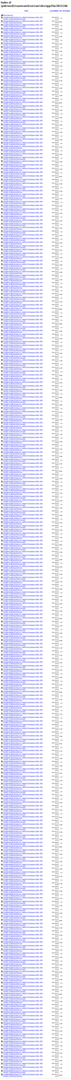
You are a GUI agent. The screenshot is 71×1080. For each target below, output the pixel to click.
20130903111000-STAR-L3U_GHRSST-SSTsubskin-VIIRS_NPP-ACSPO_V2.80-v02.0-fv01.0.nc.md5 (23, 578)
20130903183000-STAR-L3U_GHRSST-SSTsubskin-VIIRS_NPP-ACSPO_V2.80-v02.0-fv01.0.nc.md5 (23, 254)
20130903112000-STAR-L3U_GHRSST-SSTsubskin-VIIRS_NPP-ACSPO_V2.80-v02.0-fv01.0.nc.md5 (23, 570)
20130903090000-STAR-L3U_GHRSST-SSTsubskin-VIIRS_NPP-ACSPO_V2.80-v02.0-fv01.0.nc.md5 (23, 673)
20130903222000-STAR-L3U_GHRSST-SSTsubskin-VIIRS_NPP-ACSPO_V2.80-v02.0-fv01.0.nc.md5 (23, 84)
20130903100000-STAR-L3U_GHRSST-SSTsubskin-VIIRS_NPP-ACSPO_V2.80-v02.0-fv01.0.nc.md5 (23, 629)
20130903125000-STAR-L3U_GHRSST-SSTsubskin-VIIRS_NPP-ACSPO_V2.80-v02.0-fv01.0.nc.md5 (23, 504)
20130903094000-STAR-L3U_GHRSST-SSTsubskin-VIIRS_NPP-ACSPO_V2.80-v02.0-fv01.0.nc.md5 (23, 644)
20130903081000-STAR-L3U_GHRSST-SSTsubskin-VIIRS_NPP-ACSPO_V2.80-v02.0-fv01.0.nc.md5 (23, 710)
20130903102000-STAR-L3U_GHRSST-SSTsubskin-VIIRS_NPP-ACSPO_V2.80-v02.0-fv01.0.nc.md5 (23, 614)
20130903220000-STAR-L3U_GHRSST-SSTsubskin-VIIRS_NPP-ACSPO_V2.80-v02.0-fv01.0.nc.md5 (23, 99)
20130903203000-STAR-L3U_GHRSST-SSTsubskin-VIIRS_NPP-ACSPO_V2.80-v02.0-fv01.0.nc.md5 (23, 165)
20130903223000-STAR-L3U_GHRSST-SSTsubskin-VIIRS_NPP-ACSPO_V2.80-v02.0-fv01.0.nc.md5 (23, 77)
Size (60, 11)
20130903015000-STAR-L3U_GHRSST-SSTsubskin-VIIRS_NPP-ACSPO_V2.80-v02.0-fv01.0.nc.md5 (23, 990)
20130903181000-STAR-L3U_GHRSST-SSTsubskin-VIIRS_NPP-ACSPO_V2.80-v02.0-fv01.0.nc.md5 (23, 268)
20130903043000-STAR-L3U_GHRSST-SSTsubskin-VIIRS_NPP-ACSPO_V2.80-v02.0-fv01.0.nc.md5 (23, 872)
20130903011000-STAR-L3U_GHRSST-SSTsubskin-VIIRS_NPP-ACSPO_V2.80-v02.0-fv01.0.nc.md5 (23, 1020)
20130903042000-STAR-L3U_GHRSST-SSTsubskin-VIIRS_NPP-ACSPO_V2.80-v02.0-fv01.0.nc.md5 (23, 880)
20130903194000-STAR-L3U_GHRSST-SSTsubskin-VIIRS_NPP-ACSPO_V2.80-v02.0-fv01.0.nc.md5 (23, 202)
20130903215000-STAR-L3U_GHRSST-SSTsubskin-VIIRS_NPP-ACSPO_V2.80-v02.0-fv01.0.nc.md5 (23, 106)
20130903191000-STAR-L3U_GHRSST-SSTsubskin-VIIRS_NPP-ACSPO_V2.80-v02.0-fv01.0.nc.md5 (23, 224)
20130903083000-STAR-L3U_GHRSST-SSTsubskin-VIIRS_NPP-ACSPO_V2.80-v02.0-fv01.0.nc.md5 (23, 696)
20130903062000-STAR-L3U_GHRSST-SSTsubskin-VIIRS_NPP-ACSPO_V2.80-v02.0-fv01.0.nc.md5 (23, 791)
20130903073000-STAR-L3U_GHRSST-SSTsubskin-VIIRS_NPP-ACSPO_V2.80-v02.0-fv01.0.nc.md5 (23, 740)
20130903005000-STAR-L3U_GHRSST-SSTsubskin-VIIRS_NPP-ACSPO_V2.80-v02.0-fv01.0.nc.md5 (23, 1034)
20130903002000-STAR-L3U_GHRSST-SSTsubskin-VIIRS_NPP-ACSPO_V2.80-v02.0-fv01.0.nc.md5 (23, 1056)
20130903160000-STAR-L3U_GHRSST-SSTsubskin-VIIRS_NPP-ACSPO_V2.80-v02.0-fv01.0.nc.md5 (23, 364)
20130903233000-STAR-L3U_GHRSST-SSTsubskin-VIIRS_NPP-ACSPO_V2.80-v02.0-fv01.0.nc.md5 (23, 33)
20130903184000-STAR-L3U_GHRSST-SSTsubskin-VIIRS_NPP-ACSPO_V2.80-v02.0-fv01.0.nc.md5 (23, 246)
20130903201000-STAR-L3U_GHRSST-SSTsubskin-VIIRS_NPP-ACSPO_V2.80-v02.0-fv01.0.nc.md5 (23, 180)
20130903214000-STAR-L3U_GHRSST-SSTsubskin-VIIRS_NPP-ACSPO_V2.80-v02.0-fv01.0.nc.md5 (23, 114)
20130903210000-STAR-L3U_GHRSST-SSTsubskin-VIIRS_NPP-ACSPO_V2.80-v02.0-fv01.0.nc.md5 (23, 143)
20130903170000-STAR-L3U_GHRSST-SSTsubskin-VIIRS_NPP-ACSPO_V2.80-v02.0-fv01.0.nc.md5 (23, 320)
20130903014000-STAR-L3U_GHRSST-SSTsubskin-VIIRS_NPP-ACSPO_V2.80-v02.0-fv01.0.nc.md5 (23, 998)
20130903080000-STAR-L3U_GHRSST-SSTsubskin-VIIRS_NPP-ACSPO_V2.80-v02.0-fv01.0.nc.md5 (23, 718)
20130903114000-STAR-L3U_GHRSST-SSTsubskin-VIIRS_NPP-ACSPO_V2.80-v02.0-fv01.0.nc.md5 (23, 556)
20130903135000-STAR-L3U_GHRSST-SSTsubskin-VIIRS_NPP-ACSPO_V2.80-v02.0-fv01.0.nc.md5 (23, 460)
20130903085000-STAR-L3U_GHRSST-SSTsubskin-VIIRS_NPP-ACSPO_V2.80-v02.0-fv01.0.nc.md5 (23, 681)
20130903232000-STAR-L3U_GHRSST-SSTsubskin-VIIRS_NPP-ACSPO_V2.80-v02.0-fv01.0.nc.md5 (23, 40)
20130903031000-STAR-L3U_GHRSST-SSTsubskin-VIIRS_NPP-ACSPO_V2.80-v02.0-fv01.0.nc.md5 (23, 931)
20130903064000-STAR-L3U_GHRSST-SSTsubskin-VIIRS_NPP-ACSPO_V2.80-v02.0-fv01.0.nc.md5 (23, 777)
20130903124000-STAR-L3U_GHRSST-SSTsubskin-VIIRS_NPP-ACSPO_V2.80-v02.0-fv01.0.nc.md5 (23, 511)
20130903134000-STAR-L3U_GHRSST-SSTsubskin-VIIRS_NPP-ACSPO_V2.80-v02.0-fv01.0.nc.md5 (23, 467)
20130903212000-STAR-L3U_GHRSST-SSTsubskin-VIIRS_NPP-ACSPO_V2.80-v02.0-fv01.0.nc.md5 (23, 128)
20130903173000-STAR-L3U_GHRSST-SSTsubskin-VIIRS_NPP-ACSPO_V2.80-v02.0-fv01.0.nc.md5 (23, 298)
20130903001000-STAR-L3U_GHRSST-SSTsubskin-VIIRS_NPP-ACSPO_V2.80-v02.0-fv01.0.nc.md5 (23, 1064)
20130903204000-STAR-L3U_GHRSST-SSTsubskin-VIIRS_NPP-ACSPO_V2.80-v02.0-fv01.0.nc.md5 (23, 158)
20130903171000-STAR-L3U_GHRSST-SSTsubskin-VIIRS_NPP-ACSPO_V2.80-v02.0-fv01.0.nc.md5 (23, 312)
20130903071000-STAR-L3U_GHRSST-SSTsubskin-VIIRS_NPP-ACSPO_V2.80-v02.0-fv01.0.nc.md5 (23, 754)
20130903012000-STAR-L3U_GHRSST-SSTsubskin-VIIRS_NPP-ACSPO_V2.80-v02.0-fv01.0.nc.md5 (23, 1012)
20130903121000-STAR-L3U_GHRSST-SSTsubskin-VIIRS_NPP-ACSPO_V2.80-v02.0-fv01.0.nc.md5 (23, 533)
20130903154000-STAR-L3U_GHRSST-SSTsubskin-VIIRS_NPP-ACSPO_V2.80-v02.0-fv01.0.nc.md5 (23, 379)
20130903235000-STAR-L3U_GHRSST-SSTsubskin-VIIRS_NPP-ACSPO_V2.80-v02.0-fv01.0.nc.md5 (23, 18)
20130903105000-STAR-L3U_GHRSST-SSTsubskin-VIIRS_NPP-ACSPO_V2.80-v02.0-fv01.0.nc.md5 (23, 592)
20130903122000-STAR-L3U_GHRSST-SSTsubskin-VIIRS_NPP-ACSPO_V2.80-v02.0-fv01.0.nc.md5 (23, 526)
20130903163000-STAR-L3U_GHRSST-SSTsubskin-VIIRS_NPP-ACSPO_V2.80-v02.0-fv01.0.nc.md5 (23, 342)
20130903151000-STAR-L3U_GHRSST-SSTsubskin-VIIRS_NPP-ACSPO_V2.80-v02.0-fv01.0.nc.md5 (23, 401)
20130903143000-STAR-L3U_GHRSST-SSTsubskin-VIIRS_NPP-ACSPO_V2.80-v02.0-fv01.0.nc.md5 (23, 430)
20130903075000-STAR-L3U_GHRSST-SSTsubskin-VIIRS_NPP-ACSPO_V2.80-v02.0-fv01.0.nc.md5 (23, 725)
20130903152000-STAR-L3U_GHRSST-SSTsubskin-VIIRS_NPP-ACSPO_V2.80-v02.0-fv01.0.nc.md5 (23, 393)
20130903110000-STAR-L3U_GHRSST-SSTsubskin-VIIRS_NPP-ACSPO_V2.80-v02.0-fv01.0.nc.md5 (23, 585)
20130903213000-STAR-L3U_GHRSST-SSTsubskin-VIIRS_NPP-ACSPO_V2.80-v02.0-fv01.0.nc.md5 (23, 121)
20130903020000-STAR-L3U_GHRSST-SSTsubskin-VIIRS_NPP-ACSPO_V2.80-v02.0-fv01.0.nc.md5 (23, 983)
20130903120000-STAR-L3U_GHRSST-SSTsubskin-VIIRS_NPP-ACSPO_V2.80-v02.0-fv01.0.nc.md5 (23, 541)
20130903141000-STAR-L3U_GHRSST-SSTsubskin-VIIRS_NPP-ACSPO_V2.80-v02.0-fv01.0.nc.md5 (23, 445)
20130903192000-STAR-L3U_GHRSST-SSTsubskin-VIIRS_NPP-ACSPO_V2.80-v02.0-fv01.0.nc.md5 (23, 217)
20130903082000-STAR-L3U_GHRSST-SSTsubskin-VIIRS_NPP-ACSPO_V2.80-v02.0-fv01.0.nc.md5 (23, 703)
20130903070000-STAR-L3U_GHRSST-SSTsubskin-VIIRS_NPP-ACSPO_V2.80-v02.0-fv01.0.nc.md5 (23, 762)
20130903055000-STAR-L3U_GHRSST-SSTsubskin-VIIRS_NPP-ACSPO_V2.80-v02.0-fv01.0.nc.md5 (23, 813)
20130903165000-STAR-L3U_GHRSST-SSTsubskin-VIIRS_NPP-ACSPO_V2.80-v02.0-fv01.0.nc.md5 (23, 327)
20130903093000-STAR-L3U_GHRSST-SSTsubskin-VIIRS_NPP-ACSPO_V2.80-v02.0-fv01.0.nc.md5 (23, 651)
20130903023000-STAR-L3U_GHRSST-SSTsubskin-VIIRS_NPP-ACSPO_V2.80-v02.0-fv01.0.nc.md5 (23, 961)
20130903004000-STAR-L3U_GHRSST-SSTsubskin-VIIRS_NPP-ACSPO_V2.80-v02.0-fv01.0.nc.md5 (23, 1042)
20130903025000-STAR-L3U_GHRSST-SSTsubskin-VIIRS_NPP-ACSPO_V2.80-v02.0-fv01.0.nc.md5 (23, 946)
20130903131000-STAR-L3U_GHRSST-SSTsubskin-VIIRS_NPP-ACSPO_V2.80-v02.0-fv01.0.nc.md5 (23, 489)
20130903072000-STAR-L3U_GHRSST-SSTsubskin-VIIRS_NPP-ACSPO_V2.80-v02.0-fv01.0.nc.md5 (23, 747)
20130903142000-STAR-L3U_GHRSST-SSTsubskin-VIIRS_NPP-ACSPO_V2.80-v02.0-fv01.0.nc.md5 (23, 438)
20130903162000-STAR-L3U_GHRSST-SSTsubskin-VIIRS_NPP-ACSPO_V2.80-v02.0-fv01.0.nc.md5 (23, 349)
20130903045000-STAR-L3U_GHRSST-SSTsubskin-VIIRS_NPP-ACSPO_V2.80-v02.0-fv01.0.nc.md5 (23, 858)
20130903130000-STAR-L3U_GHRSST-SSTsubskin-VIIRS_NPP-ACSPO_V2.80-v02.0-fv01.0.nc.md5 (23, 497)
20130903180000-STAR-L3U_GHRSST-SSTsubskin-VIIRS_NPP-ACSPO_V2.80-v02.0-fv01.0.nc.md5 (23, 276)
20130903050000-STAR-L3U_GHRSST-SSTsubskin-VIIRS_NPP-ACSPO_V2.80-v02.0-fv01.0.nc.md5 (23, 850)
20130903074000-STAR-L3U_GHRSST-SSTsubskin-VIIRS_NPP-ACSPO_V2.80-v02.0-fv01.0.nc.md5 (23, 732)
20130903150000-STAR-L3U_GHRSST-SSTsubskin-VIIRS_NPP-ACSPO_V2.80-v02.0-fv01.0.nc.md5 (23, 408)
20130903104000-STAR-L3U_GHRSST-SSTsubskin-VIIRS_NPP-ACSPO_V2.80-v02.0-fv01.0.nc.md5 (23, 600)
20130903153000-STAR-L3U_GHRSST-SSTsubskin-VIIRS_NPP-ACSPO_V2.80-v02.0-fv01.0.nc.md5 (23, 386)
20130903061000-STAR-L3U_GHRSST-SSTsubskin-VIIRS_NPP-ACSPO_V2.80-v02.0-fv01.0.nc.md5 (23, 799)
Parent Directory (8, 15)
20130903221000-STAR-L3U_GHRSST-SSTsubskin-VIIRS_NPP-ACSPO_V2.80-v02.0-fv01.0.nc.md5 (23, 91)
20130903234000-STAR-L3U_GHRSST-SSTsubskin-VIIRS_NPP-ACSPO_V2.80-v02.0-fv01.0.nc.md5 (23, 25)
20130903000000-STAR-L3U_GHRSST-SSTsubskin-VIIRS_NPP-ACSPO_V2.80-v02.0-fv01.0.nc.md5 (23, 1071)
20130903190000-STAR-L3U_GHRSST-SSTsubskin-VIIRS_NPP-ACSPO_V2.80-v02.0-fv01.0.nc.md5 (23, 231)
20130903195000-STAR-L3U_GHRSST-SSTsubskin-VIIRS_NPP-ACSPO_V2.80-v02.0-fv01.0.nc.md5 (23, 195)
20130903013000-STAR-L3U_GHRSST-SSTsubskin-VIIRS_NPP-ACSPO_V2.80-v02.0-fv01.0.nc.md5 (23, 1005)
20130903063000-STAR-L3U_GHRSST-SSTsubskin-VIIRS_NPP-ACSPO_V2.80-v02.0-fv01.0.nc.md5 (23, 784)
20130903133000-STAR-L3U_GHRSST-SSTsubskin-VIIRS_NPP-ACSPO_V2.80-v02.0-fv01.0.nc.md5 (23, 475)
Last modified (54, 11)
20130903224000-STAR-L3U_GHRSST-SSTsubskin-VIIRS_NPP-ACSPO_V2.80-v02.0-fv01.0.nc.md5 (23, 69)
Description (66, 11)
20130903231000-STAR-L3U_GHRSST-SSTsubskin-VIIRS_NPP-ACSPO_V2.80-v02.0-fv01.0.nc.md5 (23, 47)
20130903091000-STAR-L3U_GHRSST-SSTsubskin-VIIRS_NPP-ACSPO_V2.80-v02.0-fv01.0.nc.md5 (23, 666)
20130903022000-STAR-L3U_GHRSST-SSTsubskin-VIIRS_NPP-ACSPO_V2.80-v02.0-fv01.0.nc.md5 (23, 968)
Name (26, 11)
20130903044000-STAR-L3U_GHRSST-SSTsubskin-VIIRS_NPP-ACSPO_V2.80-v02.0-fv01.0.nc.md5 (23, 865)
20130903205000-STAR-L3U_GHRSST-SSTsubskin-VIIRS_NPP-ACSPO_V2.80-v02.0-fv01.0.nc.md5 (23, 150)
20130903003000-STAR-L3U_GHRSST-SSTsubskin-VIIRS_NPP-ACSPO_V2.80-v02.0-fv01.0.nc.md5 (23, 1049)
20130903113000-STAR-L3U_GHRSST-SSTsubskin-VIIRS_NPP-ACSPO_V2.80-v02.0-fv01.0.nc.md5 (23, 563)
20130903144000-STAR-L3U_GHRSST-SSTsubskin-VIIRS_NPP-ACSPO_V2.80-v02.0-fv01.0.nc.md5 (23, 423)
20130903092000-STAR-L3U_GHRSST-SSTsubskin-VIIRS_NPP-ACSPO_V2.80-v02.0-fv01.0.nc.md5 (23, 659)
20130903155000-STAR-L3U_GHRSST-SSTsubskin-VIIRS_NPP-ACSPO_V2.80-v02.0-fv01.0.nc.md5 (23, 371)
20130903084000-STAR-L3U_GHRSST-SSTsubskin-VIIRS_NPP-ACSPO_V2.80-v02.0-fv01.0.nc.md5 (23, 688)
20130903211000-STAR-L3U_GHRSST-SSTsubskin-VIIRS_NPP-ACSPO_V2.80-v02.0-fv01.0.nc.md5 (23, 136)
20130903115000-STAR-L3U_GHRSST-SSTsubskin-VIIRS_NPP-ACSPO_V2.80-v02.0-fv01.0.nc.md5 (23, 548)
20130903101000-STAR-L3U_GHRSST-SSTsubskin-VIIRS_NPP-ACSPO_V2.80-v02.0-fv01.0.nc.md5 (23, 622)
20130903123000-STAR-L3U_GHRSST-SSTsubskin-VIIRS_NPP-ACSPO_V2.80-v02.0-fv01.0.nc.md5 (23, 519)
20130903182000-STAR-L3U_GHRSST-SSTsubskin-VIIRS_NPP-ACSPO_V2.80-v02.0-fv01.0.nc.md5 (23, 261)
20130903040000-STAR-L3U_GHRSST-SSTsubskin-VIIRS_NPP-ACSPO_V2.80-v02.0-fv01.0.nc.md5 (23, 894)
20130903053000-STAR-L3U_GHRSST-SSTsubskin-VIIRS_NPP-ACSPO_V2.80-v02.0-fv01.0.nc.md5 (23, 828)
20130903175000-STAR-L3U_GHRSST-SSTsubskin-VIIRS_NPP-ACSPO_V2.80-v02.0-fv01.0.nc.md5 (23, 283)
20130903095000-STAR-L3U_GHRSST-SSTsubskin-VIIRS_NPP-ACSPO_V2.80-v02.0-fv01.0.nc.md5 (23, 637)
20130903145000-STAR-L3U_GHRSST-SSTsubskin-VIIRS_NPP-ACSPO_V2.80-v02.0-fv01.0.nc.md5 (23, 416)
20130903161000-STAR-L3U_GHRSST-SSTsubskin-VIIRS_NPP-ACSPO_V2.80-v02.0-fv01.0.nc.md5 (23, 357)
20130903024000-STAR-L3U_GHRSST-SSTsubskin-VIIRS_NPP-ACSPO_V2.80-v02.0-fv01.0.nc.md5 (23, 953)
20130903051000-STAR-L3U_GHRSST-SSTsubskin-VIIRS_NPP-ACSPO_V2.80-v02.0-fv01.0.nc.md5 (23, 843)
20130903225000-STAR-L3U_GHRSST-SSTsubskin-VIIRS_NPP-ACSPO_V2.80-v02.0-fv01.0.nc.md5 (23, 62)
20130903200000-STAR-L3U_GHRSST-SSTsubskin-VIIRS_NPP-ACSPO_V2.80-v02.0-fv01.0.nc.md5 (23, 187)
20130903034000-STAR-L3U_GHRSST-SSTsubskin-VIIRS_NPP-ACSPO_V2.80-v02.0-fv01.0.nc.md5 (23, 909)
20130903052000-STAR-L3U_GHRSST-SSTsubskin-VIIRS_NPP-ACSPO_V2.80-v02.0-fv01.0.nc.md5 (23, 835)
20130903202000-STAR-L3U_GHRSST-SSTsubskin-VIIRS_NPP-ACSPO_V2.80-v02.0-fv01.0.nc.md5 (23, 172)
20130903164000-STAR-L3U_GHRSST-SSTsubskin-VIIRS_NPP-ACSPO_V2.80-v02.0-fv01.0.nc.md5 (23, 335)
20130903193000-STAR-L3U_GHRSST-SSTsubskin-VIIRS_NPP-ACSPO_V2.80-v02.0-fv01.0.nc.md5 (23, 209)
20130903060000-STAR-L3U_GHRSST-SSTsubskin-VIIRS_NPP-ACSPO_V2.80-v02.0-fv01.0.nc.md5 (23, 806)
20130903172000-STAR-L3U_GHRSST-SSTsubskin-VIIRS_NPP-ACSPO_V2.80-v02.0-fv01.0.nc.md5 (23, 305)
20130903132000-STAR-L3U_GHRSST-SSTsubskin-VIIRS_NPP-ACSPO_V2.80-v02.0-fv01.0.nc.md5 (23, 482)
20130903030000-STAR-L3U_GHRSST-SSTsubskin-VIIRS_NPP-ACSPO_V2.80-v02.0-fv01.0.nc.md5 (23, 939)
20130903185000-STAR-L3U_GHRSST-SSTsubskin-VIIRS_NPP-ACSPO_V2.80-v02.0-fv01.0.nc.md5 (23, 239)
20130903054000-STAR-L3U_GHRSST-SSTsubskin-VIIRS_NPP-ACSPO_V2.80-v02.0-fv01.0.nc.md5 (23, 821)
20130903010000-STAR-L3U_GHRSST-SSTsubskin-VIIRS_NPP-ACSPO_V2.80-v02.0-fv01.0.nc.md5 (23, 1027)
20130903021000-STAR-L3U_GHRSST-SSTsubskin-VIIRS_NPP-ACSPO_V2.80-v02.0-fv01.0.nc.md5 (23, 975)
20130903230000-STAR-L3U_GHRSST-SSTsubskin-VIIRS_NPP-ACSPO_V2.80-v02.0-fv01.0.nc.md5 (23, 55)
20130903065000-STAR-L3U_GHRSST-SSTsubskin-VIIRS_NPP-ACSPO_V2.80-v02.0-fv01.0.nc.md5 (23, 769)
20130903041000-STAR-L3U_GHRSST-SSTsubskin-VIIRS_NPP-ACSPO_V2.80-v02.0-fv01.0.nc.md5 (23, 887)
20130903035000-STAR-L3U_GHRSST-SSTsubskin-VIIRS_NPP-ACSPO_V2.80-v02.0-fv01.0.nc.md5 (23, 902)
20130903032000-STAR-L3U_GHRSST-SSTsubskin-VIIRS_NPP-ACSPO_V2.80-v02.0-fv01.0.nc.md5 (23, 924)
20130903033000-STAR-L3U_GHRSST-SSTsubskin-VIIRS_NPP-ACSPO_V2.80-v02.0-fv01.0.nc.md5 (23, 916)
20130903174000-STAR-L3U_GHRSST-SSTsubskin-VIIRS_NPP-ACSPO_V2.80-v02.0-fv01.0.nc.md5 (23, 290)
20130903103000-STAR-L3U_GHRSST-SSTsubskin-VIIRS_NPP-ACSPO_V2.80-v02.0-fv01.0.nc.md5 (23, 607)
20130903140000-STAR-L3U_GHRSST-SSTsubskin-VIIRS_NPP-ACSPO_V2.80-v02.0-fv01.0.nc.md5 (23, 452)
